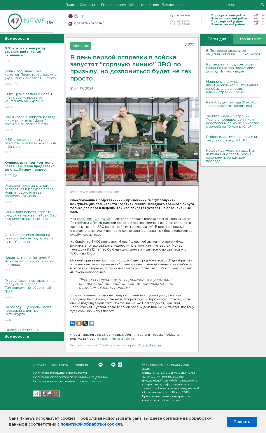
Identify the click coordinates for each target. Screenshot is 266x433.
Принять (242, 421)
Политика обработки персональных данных (70, 377)
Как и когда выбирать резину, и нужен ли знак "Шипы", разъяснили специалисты (31, 124)
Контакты (60, 365)
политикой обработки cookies (91, 424)
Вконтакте (100, 365)
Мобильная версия (70, 16)
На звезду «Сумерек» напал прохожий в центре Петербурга (31, 314)
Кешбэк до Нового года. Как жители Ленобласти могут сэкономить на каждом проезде (230, 156)
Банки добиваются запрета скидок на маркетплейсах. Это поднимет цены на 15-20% (31, 219)
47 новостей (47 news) (163, 365)
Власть (72, 4)
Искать (262, 4)
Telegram (120, 365)
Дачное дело (173, 4)
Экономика (89, 4)
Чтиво (154, 4)
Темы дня (217, 39)
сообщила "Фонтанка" (94, 219)
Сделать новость (88, 23)
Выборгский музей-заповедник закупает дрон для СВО (232, 139)
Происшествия (113, 4)
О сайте (40, 365)
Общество (137, 4)
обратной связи (149, 345)
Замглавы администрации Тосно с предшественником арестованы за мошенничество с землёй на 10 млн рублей (232, 121)
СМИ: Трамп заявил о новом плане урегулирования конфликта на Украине (31, 101)
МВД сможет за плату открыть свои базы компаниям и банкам (31, 146)
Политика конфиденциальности (60, 373)
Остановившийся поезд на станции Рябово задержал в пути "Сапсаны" (31, 241)
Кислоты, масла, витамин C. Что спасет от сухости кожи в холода (31, 264)
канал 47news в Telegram (118, 339)
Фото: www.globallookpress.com (94, 192)
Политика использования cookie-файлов (67, 381)
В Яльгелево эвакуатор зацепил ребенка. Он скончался (233, 52)
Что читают (249, 39)
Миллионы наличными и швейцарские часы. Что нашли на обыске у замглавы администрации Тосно (232, 87)
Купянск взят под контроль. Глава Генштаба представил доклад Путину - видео (230, 68)
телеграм (82, 16)
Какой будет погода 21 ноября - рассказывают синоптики (232, 104)
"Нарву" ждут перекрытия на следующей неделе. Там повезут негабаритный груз (31, 289)
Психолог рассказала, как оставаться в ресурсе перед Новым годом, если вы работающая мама (31, 194)
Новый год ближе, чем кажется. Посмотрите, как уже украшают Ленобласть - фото (31, 78)
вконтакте (76, 16)
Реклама (81, 365)
